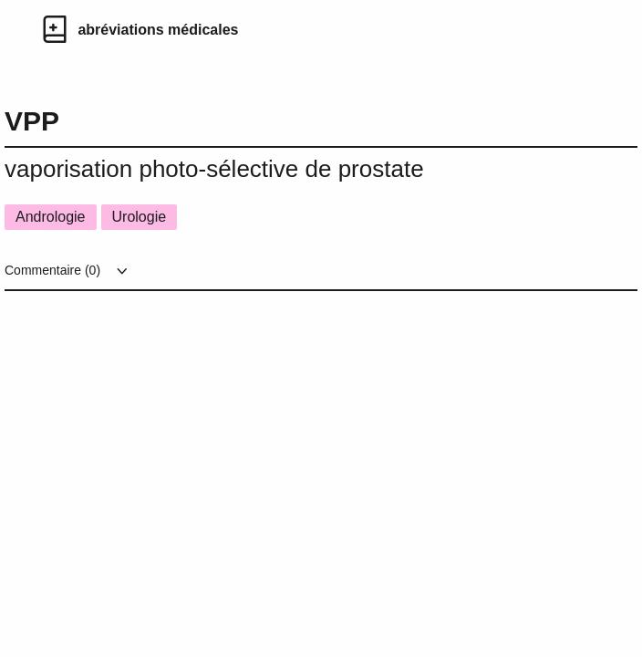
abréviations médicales (158, 29)
